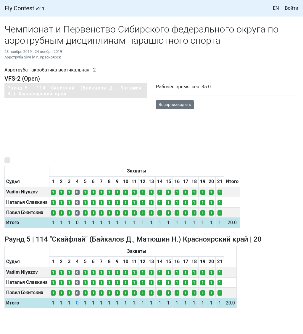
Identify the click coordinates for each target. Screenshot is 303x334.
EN (276, 8)
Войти (291, 8)
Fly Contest (25, 8)
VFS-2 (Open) (22, 78)
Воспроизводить (175, 104)
